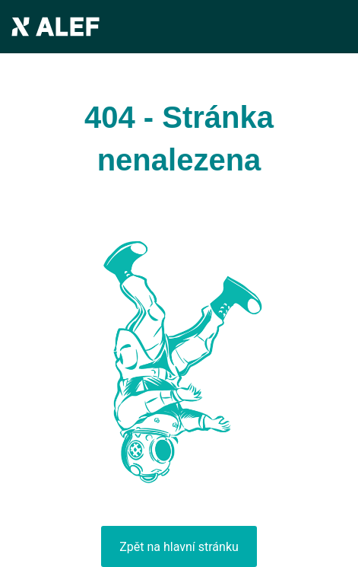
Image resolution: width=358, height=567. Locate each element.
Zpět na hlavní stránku (179, 547)
